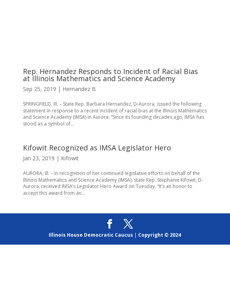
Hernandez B (79, 89)
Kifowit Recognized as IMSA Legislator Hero (97, 147)
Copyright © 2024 (159, 235)
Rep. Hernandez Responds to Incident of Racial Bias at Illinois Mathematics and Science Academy (110, 74)
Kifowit (70, 158)
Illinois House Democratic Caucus (91, 235)
